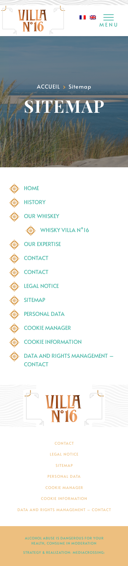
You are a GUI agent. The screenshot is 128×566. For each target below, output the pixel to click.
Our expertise (42, 243)
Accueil (48, 86)
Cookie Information (53, 341)
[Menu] (108, 21)
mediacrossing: (89, 552)
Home (31, 188)
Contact (36, 257)
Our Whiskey (41, 215)
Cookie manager (47, 327)
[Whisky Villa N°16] (33, 20)
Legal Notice (41, 285)
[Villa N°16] (64, 406)
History (34, 201)
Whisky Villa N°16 (64, 229)
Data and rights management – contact (64, 509)
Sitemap (34, 299)
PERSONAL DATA (44, 313)
